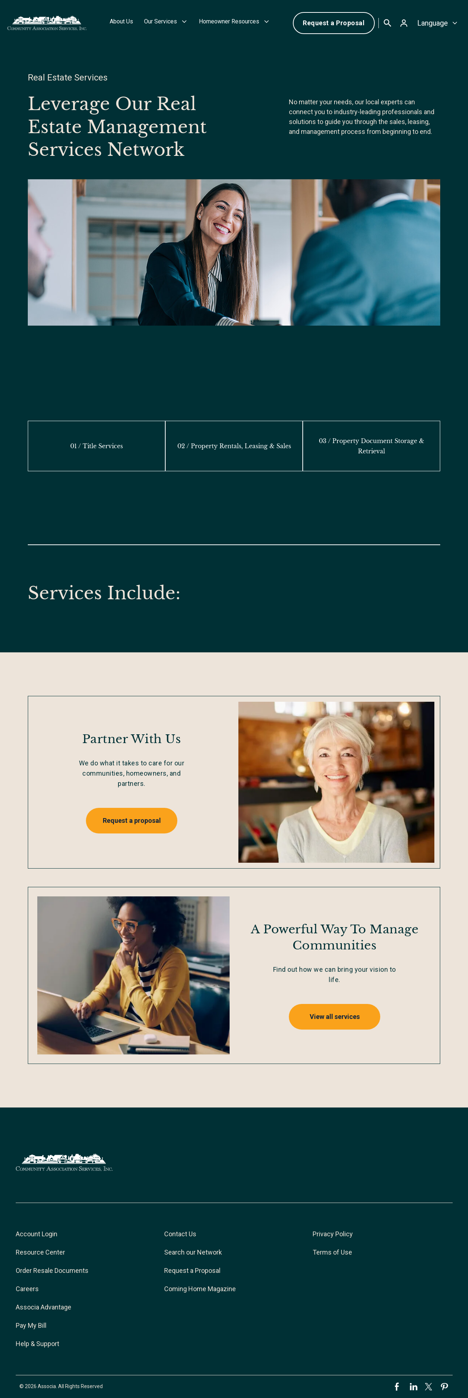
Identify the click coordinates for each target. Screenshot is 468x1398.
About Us (121, 21)
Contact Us (180, 1234)
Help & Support (37, 1344)
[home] (47, 23)
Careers (27, 1289)
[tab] (96, 446)
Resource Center (40, 1252)
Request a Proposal (334, 23)
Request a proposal (132, 820)
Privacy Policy (333, 1234)
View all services (335, 1016)
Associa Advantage (43, 1307)
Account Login (36, 1234)
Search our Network (193, 1252)
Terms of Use (332, 1252)
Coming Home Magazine (200, 1289)
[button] (166, 23)
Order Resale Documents (52, 1270)
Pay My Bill (31, 1325)
